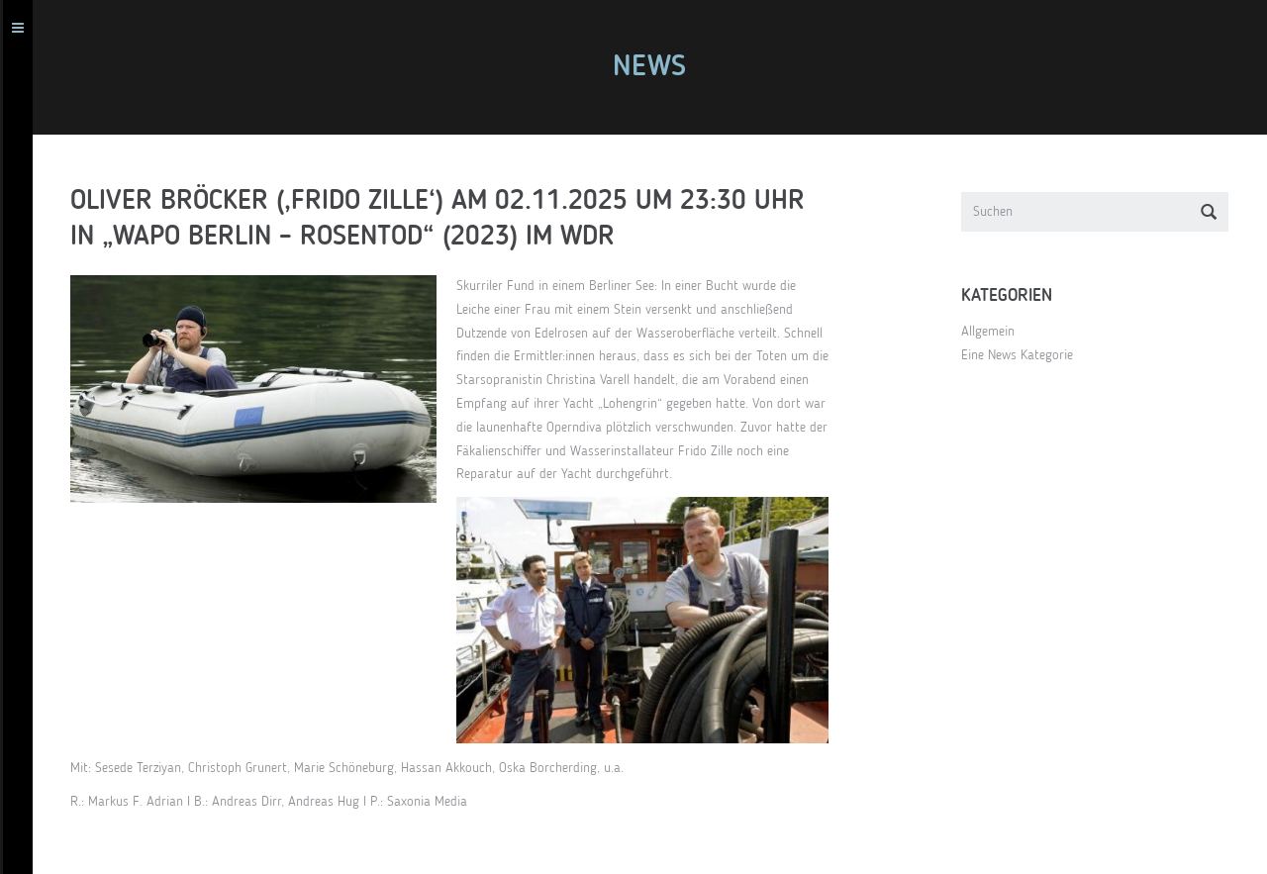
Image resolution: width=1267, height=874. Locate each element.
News (658, 67)
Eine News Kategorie (1026, 355)
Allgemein (996, 332)
